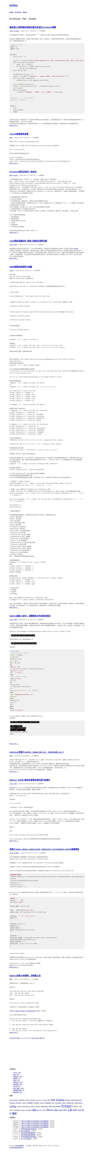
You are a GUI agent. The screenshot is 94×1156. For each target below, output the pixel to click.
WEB (34, 1110)
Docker (68, 1100)
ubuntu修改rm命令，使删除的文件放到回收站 (30, 616)
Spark (23, 1110)
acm (11, 1100)
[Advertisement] (47, 1053)
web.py (39, 1110)
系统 (11, 138)
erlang (12, 1103)
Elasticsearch (76, 1100)
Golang (48, 1103)
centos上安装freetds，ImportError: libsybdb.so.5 (36, 752)
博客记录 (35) (17, 1077)
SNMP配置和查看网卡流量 (21, 267)
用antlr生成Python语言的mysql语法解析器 (34, 1121)
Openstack (44, 1107)
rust (11, 1110)
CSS (48, 1100)
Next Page (35, 1038)
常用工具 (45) (17, 1082)
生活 (79, 1110)
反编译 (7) (16, 1079)
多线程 (61, 1110)
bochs (28, 1100)
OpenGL (38, 1107)
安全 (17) (16, 1080)
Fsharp (42, 1103)
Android (15, 1100)
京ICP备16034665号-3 (17, 1148)
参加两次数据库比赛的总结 (29, 1129)
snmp (76, 249)
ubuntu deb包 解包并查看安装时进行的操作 (30, 780)
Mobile (28, 1107)
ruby (80, 1107)
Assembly (22, 1100)
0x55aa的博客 (19, 1146)
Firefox (18, 1103)
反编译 (56, 1110)
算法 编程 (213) (18, 1088)
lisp (19, 1107)
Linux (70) (17, 1073)
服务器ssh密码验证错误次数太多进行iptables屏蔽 (33, 27)
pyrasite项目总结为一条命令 (23, 171)
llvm (23, 1107)
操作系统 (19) (17, 1084)
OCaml (33, 1107)
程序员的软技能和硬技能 (28, 1133)
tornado (29, 1110)
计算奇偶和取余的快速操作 (29, 1137)
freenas (36, 1103)
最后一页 (42, 1038)
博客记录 (49, 1110)
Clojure (38, 1100)
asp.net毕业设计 (26, 1139)
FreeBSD (29, 1103)
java (63, 1103)
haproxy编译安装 (24, 1131)
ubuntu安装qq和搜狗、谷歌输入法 (25, 975)
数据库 (75, 1110)
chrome (32, 1100)
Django (16, 853)
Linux (11, 31)
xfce (43, 1110)
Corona (44, 1100)
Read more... (14, 126)
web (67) (16, 1075)
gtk (53, 1103)
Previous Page (15, 1038)
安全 (65, 1110)
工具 (69, 1110)
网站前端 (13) (17, 1092)
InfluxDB (58, 1103)
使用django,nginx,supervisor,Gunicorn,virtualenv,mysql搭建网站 (44, 849)
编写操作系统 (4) (18, 1090)
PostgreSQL (56, 1107)
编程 (14, 1113)
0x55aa (14, 5)
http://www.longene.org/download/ (23, 1011)
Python (16, 31)
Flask (24, 1103)
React (76, 1107)
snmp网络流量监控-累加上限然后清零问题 (28, 241)
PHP (50, 1107)
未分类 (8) (16, 1086)
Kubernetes (78, 1103)
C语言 (53, 1100)
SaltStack (16, 1110)
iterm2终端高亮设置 (19, 134)
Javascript (70, 1103)
